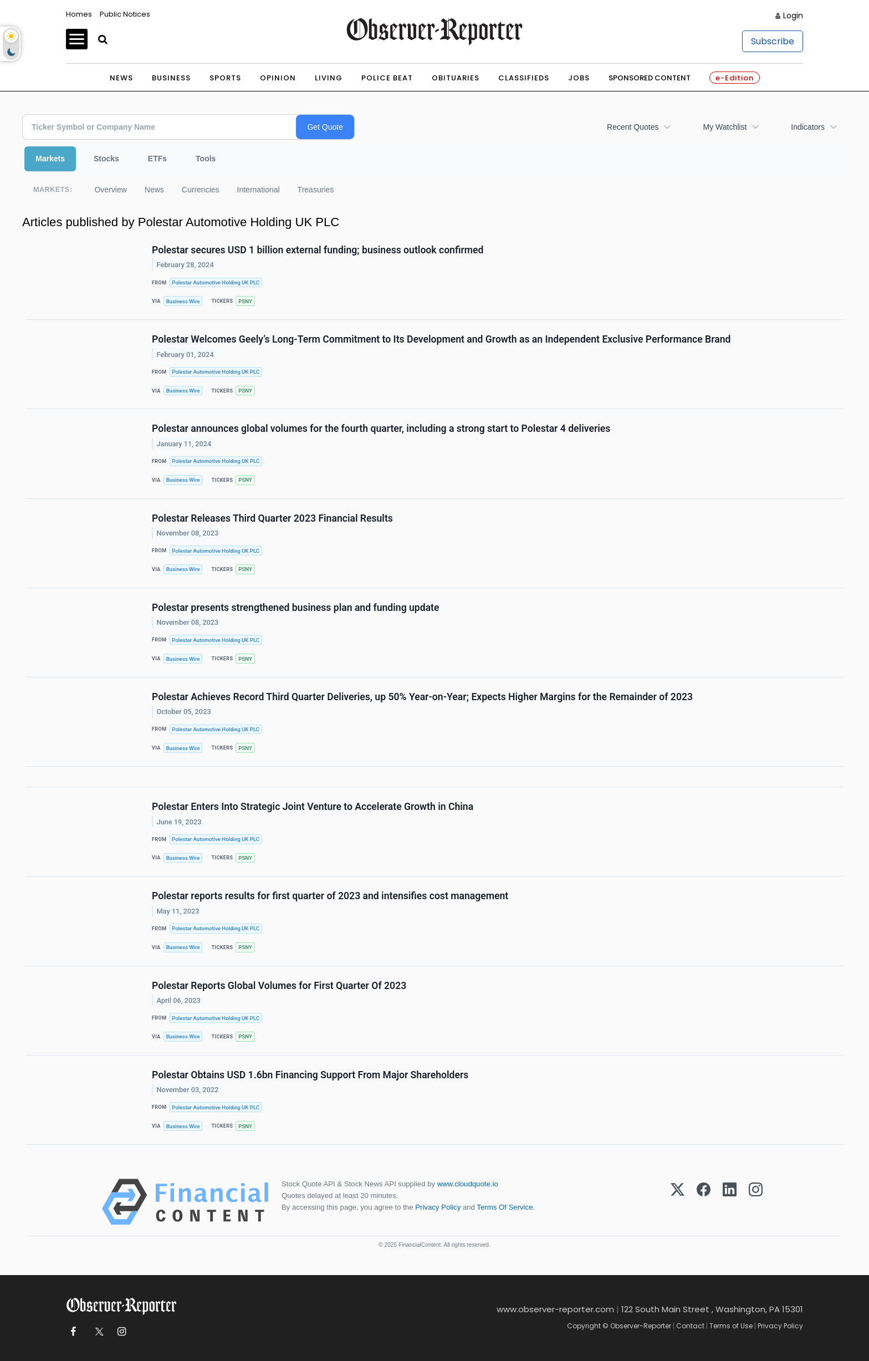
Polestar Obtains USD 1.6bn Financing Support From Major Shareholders (310, 1074)
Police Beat (387, 78)
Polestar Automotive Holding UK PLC (215, 282)
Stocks (106, 158)
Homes (79, 14)
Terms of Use (731, 1326)
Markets (50, 158)
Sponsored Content (650, 78)
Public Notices (125, 14)
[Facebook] (703, 1202)
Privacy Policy (438, 1207)
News (121, 78)
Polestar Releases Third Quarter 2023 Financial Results (272, 518)
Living (329, 78)
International (258, 189)
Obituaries (455, 78)
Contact (690, 1326)
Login (793, 15)
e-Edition (734, 78)
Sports (225, 78)
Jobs (579, 78)
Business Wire (183, 301)
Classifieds (523, 78)
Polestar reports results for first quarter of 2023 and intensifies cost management (330, 895)
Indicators (808, 127)
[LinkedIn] (729, 1202)
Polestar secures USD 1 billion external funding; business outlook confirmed (317, 250)
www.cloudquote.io (467, 1184)
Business (171, 78)
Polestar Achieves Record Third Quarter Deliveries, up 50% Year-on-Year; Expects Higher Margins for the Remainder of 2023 (422, 696)
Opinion (278, 78)
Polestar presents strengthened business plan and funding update (295, 607)
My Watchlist (725, 127)
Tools (206, 158)
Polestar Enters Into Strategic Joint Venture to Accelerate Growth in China (312, 806)
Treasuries (316, 189)
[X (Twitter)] (677, 1202)
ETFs (157, 158)
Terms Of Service (505, 1207)
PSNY (245, 301)
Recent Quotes (632, 127)
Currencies (200, 189)
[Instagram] (755, 1202)
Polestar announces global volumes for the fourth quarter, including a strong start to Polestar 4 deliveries (381, 428)
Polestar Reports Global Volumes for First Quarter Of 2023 (279, 985)
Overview (110, 189)
